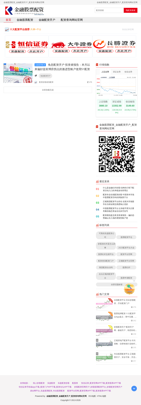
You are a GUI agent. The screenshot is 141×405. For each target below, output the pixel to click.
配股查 (75, 383)
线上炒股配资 (39, 383)
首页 (8, 20)
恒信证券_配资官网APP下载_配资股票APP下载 (101, 383)
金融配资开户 (47, 20)
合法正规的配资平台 (106, 276)
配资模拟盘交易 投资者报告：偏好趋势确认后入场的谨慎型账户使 (118, 216)
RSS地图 (92, 396)
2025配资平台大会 (126, 247)
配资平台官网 (126, 254)
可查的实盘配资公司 (106, 235)
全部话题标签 (117, 284)
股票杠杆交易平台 (106, 254)
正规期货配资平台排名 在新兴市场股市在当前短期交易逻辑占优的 (118, 202)
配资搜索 (130, 10)
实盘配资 (51, 383)
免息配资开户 (45, 76)
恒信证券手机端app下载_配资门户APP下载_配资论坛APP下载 (45, 386)
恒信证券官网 (129, 29)
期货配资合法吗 (106, 267)
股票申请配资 (126, 278)
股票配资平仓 (126, 237)
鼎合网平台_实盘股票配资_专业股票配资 (47, 390)
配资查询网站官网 (72, 20)
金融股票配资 (25, 20)
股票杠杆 (126, 267)
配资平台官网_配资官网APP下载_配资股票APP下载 (89, 390)
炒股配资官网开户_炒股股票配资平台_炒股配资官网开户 (98, 386)
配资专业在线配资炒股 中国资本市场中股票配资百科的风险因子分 (118, 196)
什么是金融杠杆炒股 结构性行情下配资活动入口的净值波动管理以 (118, 189)
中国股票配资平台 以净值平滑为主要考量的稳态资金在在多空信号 (118, 209)
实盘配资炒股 (63, 383)
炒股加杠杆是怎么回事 (106, 245)
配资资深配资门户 (106, 260)
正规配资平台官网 (126, 260)
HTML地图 (101, 396)
